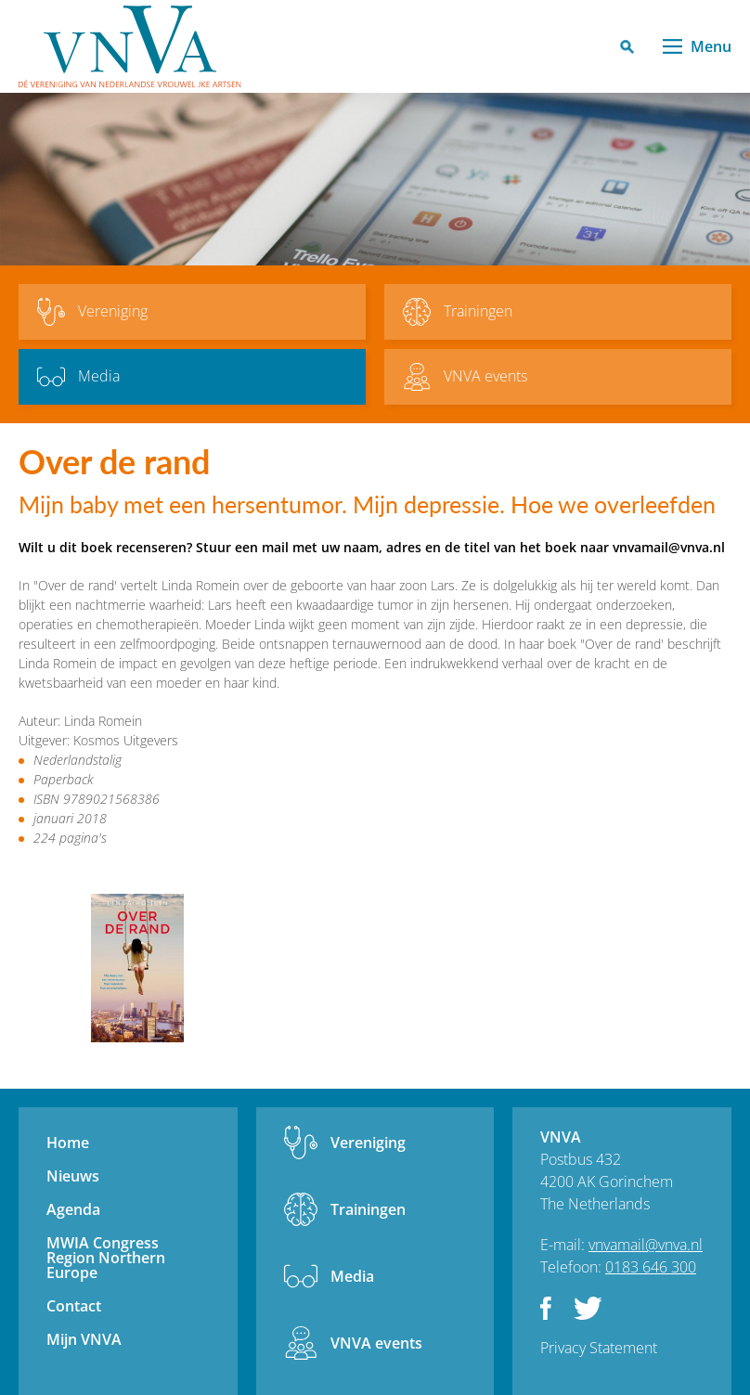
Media (352, 1276)
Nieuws (72, 1176)
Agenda (73, 1209)
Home (67, 1142)
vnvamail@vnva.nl (645, 1244)
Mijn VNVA (84, 1339)
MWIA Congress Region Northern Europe (105, 1257)
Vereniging (368, 1142)
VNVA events (376, 1343)
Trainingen (368, 1209)
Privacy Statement (598, 1347)
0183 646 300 (650, 1267)
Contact (73, 1305)
